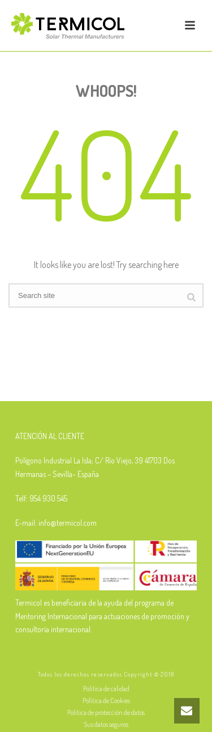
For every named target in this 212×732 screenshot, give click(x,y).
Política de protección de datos (106, 712)
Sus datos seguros (106, 724)
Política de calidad (106, 688)
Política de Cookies (106, 700)
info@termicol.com (67, 522)
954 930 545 (48, 498)
